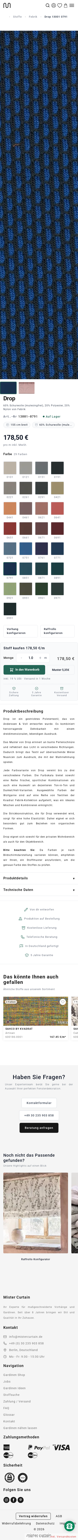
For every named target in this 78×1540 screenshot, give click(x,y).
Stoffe (17, 16)
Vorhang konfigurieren (16, 631)
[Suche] (48, 5)
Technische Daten (18, 890)
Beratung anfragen (39, 1127)
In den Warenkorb (24, 670)
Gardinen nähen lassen (20, 1428)
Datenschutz (45, 1523)
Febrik (33, 16)
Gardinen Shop (14, 1375)
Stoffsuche (11, 1394)
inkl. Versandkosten (63, 1536)
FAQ (6, 1408)
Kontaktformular (39, 1103)
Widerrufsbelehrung (16, 1523)
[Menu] (72, 5)
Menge (39, 658)
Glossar (9, 1414)
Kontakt (9, 1421)
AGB (59, 1516)
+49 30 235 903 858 (39, 1115)
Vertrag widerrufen (33, 1516)
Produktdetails (15, 878)
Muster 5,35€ (60, 669)
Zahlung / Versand (17, 1401)
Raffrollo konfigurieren (53, 631)
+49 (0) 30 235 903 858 (26, 1343)
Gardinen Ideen (14, 1388)
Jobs (7, 1381)
